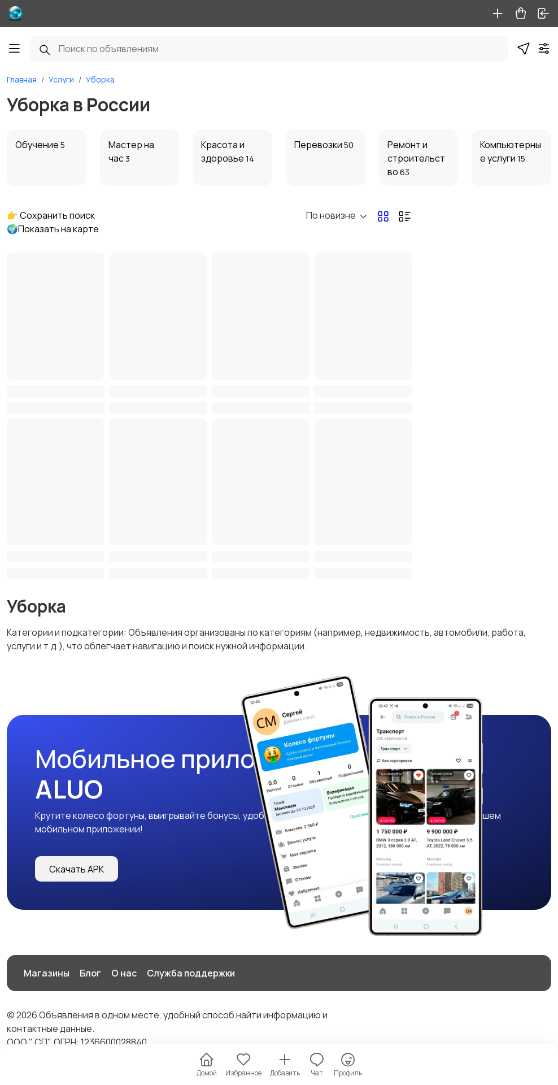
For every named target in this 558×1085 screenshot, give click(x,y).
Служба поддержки (191, 973)
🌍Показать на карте (53, 229)
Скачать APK (76, 869)
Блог (90, 973)
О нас (124, 973)
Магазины (46, 973)
